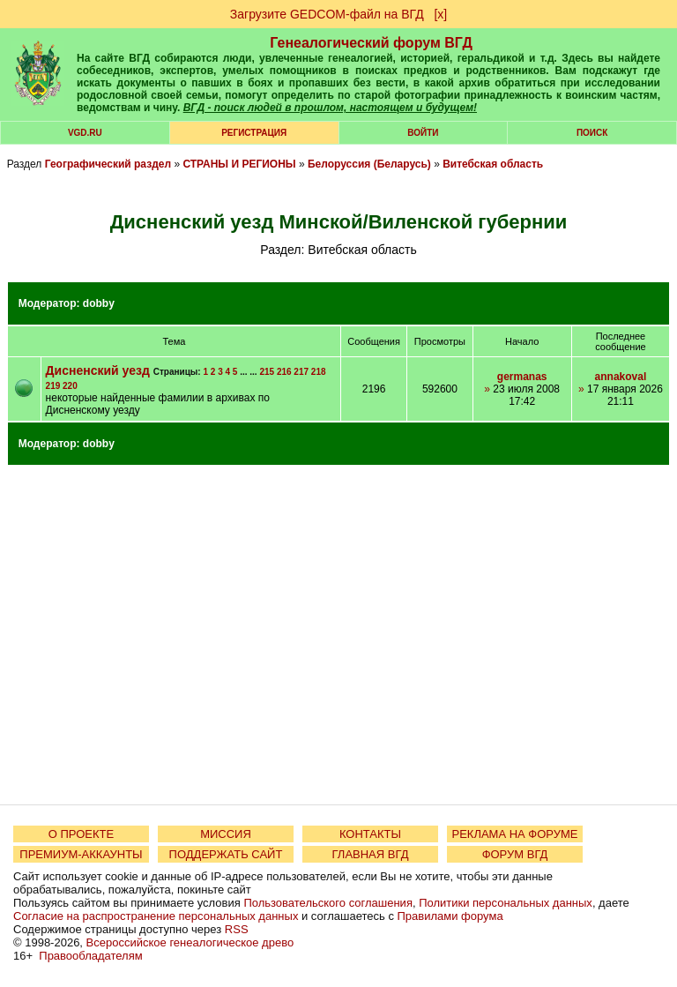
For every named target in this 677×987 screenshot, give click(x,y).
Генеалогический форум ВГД (371, 42)
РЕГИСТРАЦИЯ (253, 133)
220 (70, 386)
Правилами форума (450, 916)
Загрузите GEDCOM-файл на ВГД (327, 14)
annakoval (621, 376)
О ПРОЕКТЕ (81, 834)
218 (318, 372)
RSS (237, 929)
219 (53, 386)
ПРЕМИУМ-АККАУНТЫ (80, 854)
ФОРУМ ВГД (515, 854)
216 (284, 372)
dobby (99, 303)
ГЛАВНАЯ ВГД (370, 854)
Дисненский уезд (98, 370)
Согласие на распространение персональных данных (155, 916)
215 (266, 372)
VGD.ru (85, 133)
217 (301, 372)
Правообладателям (90, 955)
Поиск (592, 133)
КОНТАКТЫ (370, 834)
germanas (522, 376)
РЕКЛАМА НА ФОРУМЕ (514, 834)
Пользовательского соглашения (328, 902)
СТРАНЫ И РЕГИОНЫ (238, 164)
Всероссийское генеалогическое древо (190, 942)
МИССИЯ (225, 834)
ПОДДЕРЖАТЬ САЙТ (226, 854)
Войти (422, 133)
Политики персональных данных (505, 902)
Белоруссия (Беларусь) (369, 164)
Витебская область (493, 164)
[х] (440, 14)
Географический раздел (108, 164)
